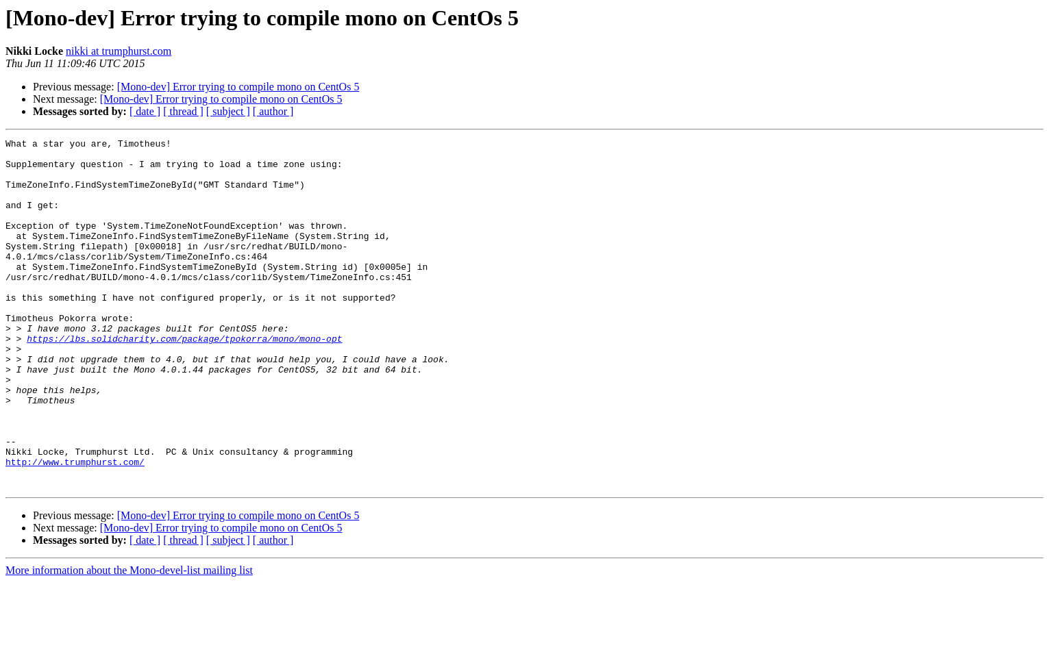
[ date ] (144, 111)
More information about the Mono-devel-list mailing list (129, 640)
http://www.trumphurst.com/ (75, 527)
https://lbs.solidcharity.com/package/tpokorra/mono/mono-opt (184, 379)
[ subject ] (228, 111)
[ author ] (273, 111)
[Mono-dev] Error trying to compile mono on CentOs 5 (238, 86)
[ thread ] (183, 111)
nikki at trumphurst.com (118, 51)
